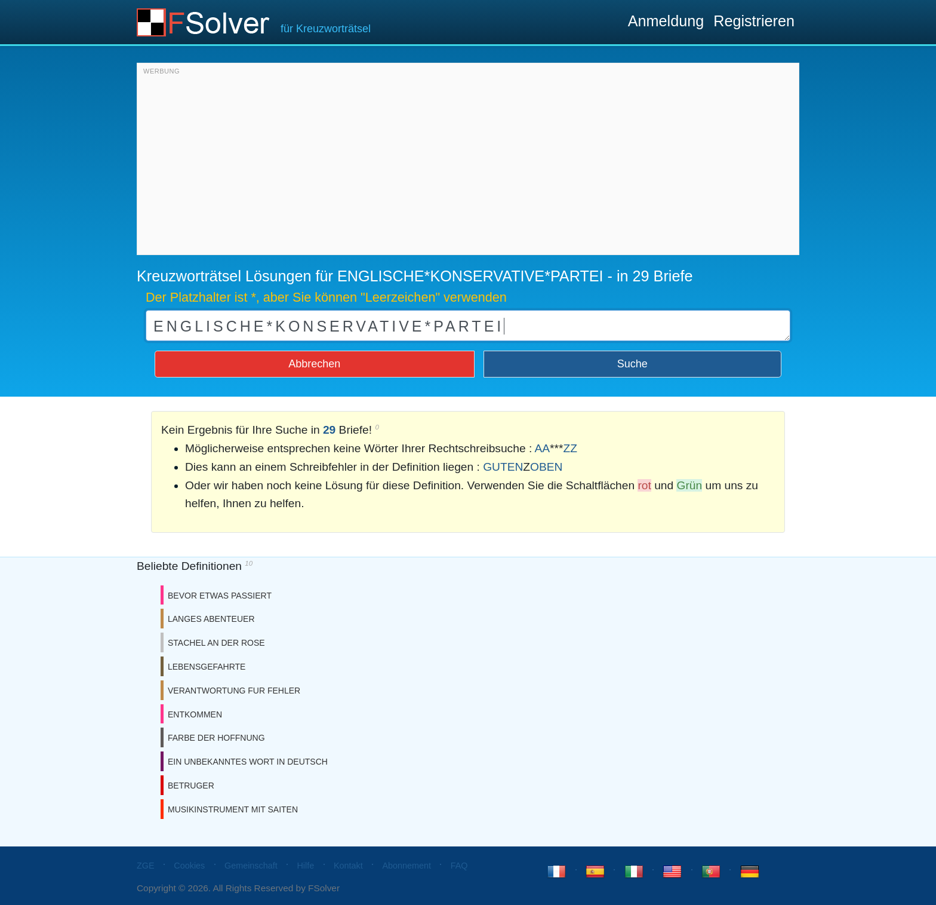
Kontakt (348, 865)
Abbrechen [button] (314, 364)
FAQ (459, 865)
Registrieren (754, 21)
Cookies (189, 865)
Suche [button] (632, 364)
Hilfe (305, 865)
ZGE (146, 865)
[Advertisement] (468, 162)
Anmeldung (666, 21)
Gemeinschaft (251, 865)
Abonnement (406, 865)
